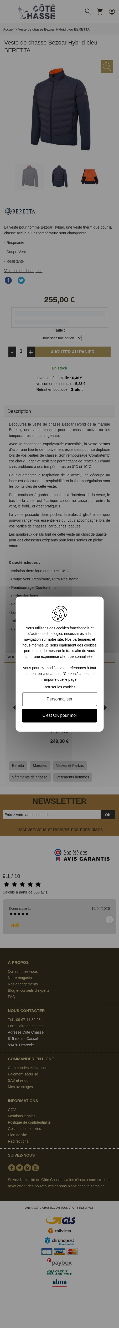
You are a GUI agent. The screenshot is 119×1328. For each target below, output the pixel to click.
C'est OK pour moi (59, 715)
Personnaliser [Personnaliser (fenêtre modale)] (60, 699)
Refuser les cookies (59, 687)
